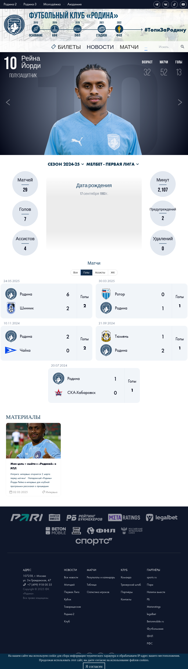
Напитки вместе (156, 592)
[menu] (99, 46)
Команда (126, 577)
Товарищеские (72, 606)
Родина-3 (30, 4)
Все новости (71, 577)
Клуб (67, 621)
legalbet (151, 614)
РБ (148, 599)
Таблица (91, 584)
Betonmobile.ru (155, 621)
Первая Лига (71, 592)
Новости (100, 47)
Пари (150, 584)
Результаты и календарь (101, 577)
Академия (74, 4)
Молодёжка (52, 4)
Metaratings (154, 606)
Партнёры (127, 592)
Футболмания (155, 628)
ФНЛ (150, 636)
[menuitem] (66, 47)
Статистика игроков (98, 592)
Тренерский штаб (131, 584)
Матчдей (69, 584)
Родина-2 (10, 4)
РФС (150, 643)
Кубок (67, 599)
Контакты (126, 599)
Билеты (69, 47)
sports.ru (152, 577)
